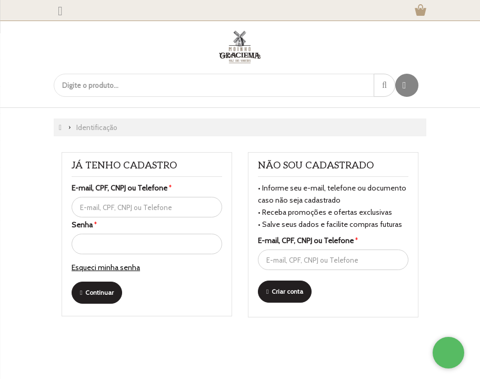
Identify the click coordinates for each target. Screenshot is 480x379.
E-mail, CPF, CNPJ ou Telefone (122, 188)
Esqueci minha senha (106, 267)
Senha (84, 225)
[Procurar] (384, 85)
